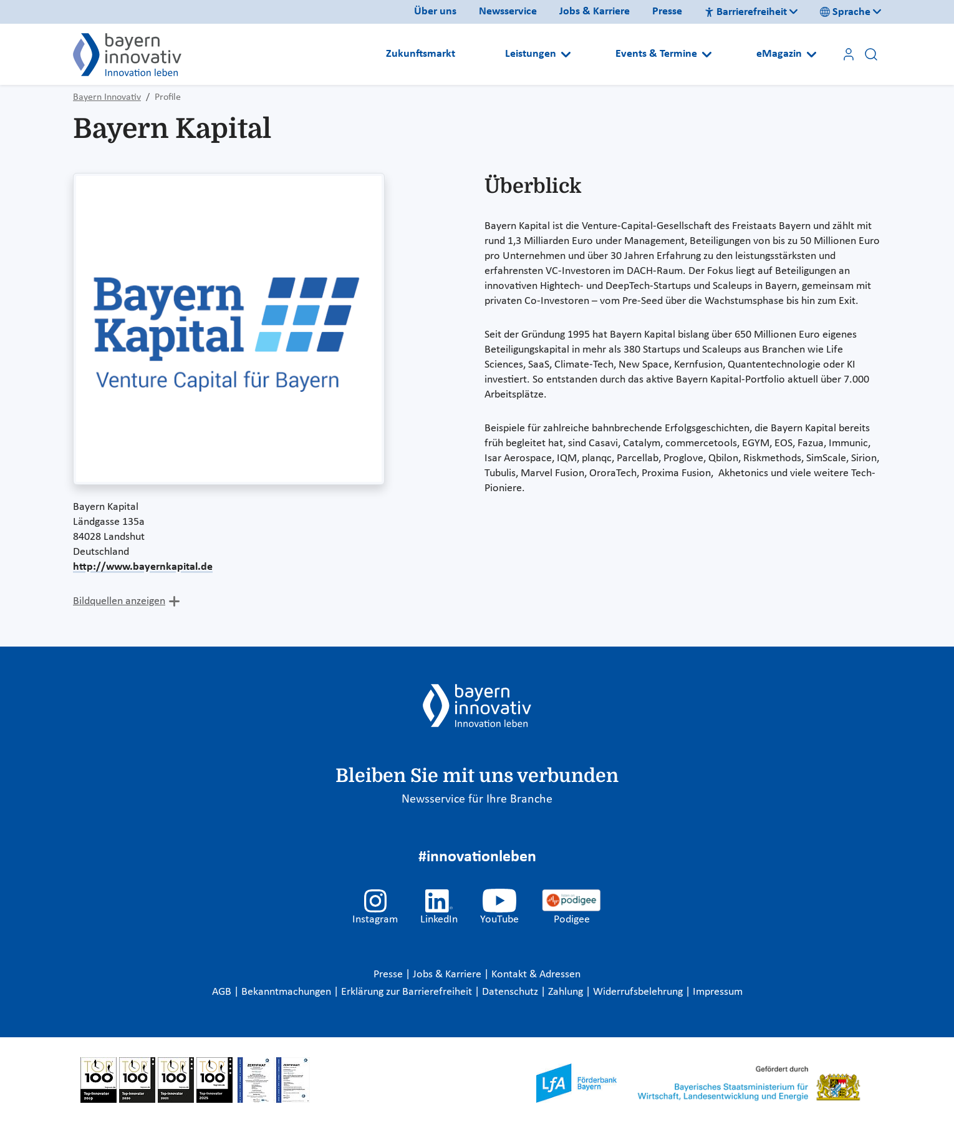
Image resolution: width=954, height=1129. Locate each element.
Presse (667, 11)
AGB (223, 992)
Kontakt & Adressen (536, 974)
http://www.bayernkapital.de (143, 567)
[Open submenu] (566, 54)
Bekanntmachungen (287, 992)
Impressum (718, 992)
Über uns (435, 11)
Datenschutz (511, 992)
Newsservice (508, 11)
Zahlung (566, 992)
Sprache (845, 12)
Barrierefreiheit (746, 12)
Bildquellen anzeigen (119, 601)
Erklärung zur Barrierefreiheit (408, 992)
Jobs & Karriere (594, 11)
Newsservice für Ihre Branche (477, 799)
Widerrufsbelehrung (639, 992)
